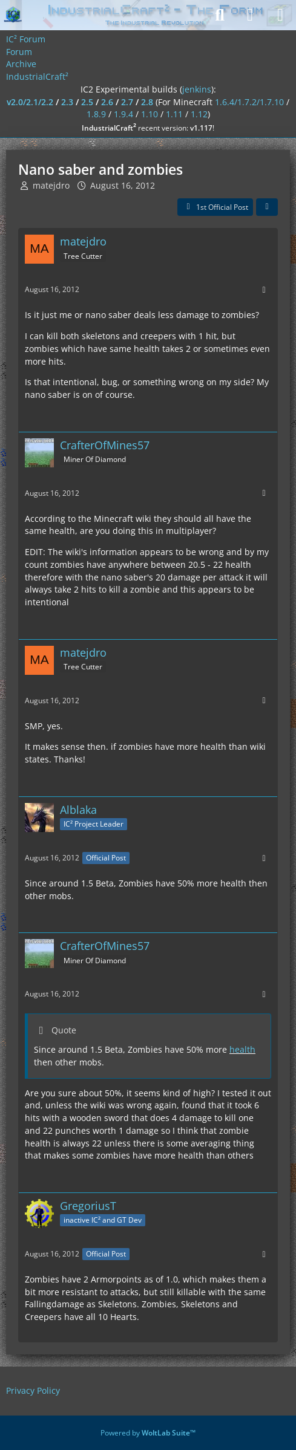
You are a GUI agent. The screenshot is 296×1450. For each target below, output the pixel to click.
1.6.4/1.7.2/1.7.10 (249, 102)
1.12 (199, 114)
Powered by (148, 1433)
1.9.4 (123, 114)
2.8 (147, 102)
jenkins (196, 89)
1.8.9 (96, 114)
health (242, 1049)
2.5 (87, 102)
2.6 (107, 102)
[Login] (250, 15)
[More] (264, 290)
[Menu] (280, 15)
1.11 (174, 114)
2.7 (127, 102)
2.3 (67, 102)
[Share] (267, 207)
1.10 (149, 114)
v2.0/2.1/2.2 (30, 102)
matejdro (51, 185)
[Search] (220, 15)
